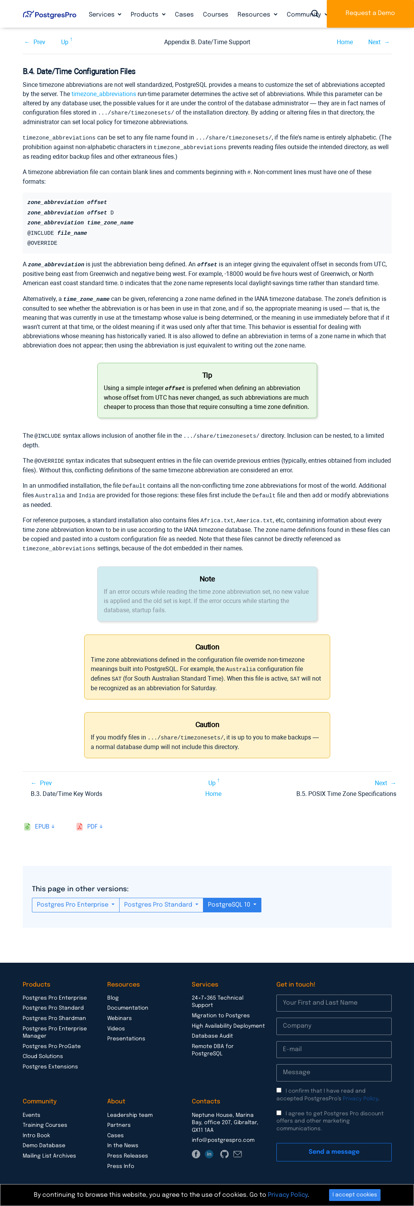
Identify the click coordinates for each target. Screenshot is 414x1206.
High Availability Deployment (228, 1019)
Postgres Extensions (50, 1060)
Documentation (127, 1001)
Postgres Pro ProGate (52, 1040)
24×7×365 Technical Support (217, 995)
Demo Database (44, 1139)
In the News (122, 1139)
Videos (116, 1022)
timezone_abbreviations (103, 94)
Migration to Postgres (221, 1009)
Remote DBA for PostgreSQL (213, 1043)
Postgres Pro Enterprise (73, 898)
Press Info (120, 1160)
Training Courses (45, 1118)
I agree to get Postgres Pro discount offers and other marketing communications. (330, 1115)
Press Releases (127, 1149)
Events (31, 1108)
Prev (39, 42)
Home (345, 42)
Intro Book (36, 1129)
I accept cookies (355, 1195)
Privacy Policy (360, 1092)
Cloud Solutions (43, 1050)
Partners (119, 1118)
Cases (184, 15)
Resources (255, 15)
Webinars (119, 1012)
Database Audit (212, 1029)
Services (102, 15)
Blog (113, 991)
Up (64, 42)
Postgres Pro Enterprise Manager (55, 1026)
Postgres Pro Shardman (54, 1012)
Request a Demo (370, 13)
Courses (215, 15)
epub (42, 820)
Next (374, 42)
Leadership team (130, 1108)
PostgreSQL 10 (230, 898)
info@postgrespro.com (223, 1133)
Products (145, 15)
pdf (92, 820)
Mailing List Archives (49, 1149)
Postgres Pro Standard (159, 898)
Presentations (126, 1032)
